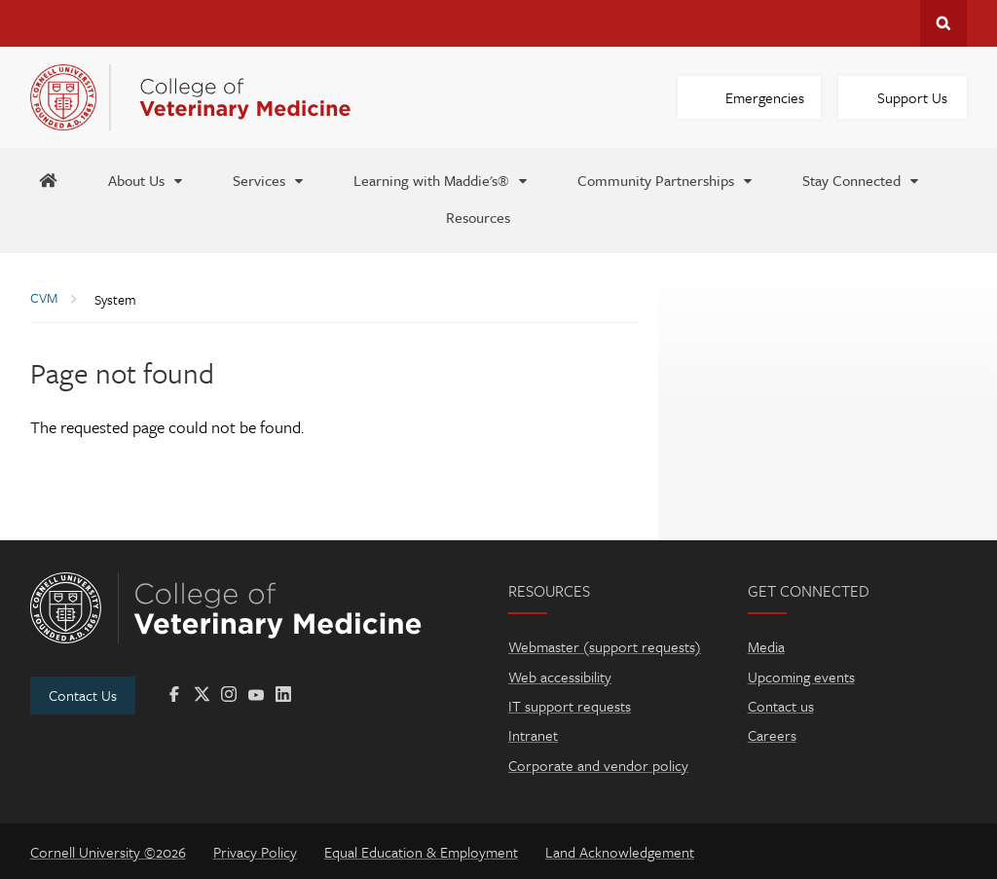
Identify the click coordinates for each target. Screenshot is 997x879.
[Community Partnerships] (666, 179)
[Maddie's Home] (47, 179)
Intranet (533, 735)
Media (766, 646)
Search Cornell (943, 23)
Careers (772, 735)
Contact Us (83, 695)
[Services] (269, 179)
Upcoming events (801, 676)
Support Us (912, 97)
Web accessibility (559, 676)
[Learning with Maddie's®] (441, 179)
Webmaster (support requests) (604, 646)
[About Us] (146, 179)
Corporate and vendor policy (598, 765)
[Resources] (478, 216)
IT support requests (569, 705)
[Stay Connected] (862, 179)
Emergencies (764, 97)
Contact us (781, 705)
